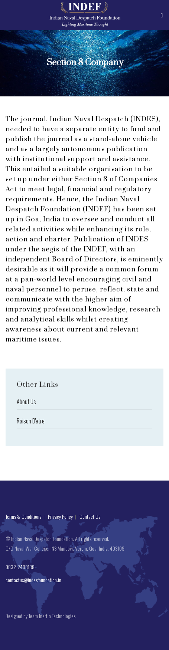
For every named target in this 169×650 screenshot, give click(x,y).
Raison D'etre (31, 423)
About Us (26, 403)
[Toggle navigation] (162, 14)
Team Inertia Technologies (52, 616)
